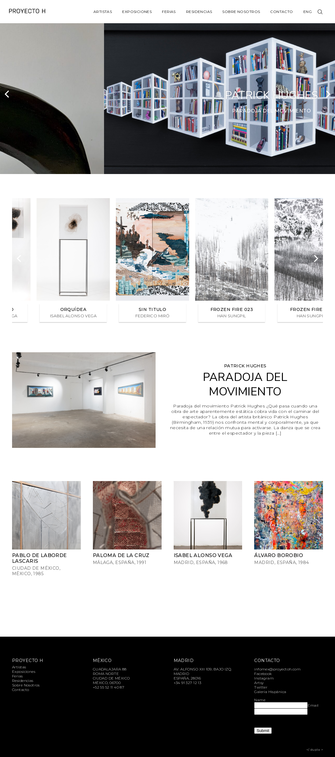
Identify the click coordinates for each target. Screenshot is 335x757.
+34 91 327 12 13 (187, 682)
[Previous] (7, 94)
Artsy (259, 682)
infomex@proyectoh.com (277, 669)
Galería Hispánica (270, 691)
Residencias (199, 11)
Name (259, 700)
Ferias (169, 11)
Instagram (264, 678)
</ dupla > (314, 750)
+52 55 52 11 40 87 (109, 687)
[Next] (327, 94)
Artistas (102, 11)
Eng (307, 11)
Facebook (263, 673)
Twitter (260, 687)
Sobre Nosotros (241, 11)
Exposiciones (137, 11)
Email (313, 705)
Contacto (281, 11)
